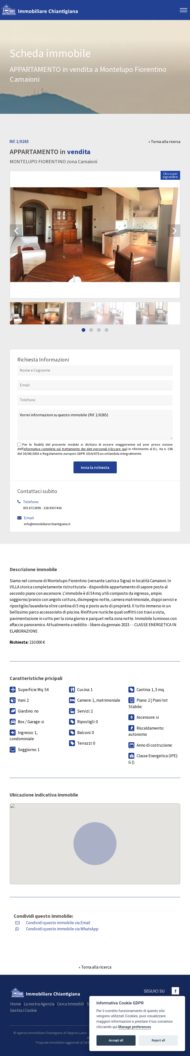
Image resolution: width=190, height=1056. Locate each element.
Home (15, 1004)
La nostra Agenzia (39, 1004)
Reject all (158, 1040)
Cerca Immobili (70, 1004)
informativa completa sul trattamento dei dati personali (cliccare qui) (75, 449)
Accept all (116, 1040)
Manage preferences (134, 1027)
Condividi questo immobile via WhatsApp (62, 929)
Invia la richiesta (95, 467)
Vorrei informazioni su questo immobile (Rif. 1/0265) (95, 424)
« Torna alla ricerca (164, 141)
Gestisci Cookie (23, 1010)
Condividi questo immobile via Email (58, 922)
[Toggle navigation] (183, 10)
